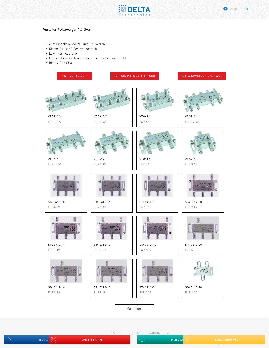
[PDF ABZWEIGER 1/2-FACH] (134, 76)
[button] (249, 8)
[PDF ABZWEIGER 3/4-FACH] (202, 76)
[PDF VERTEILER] (74, 76)
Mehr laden (134, 309)
